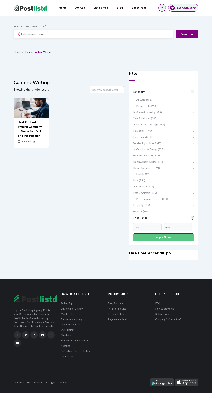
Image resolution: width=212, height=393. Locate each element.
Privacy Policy (116, 313)
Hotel (143, 174)
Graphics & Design (150, 149)
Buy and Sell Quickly (72, 308)
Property (141, 205)
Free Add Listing (183, 7)
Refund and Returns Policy (75, 351)
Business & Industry (147, 112)
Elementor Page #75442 (74, 340)
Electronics (142, 136)
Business (146, 105)
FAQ (157, 303)
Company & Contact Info (168, 319)
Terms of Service (117, 308)
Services (142, 211)
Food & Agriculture (147, 143)
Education (143, 130)
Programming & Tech (152, 198)
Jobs (139, 180)
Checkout (66, 335)
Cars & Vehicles (145, 118)
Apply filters (164, 237)
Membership (67, 313)
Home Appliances (146, 167)
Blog (120, 8)
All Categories (144, 99)
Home (63, 8)
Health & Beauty (146, 155)
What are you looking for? (30, 25)
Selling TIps (67, 303)
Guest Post (139, 8)
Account (65, 345)
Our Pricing (67, 329)
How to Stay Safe (164, 308)
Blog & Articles (116, 303)
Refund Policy (163, 313)
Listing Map (101, 8)
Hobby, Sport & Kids (148, 161)
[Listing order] (107, 89)
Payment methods (118, 319)
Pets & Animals (145, 192)
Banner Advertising (71, 319)
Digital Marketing (150, 124)
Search (187, 34)
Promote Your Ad (70, 324)
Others (145, 186)
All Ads (80, 8)
